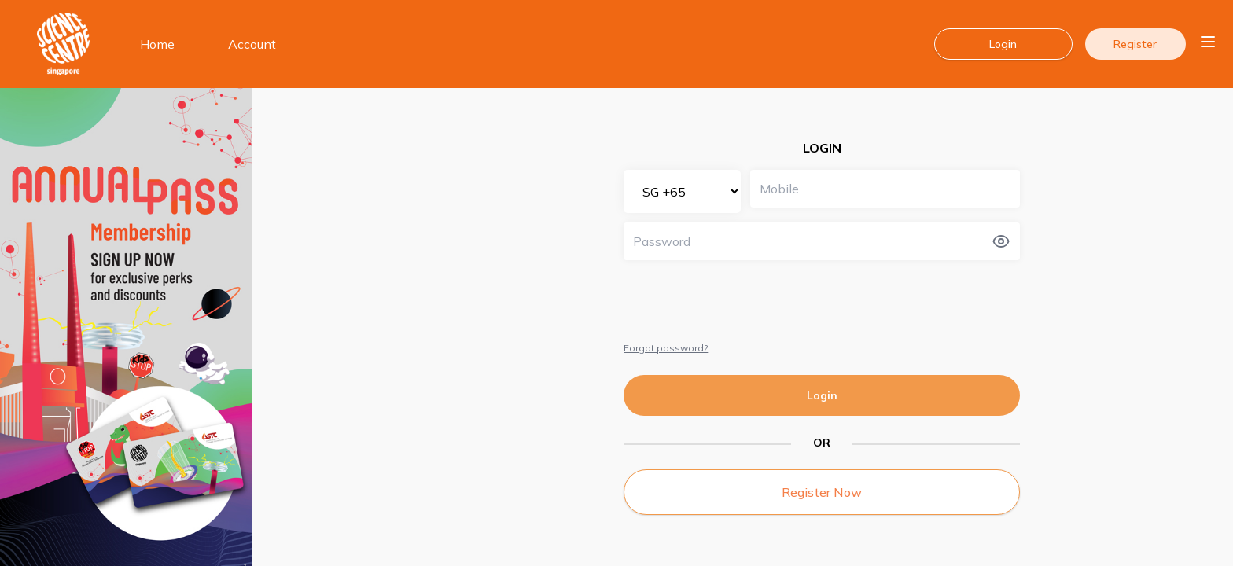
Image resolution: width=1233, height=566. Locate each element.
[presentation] (743, 300)
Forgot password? (666, 348)
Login (822, 395)
